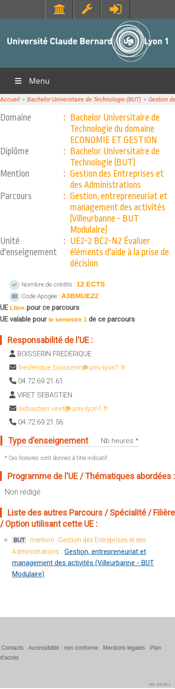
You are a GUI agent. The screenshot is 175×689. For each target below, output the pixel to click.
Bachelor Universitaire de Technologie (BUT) (84, 99)
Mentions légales (124, 648)
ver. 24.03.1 (160, 684)
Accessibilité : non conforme (63, 648)
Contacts (12, 648)
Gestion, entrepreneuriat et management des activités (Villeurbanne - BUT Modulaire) (83, 562)
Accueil (10, 99)
